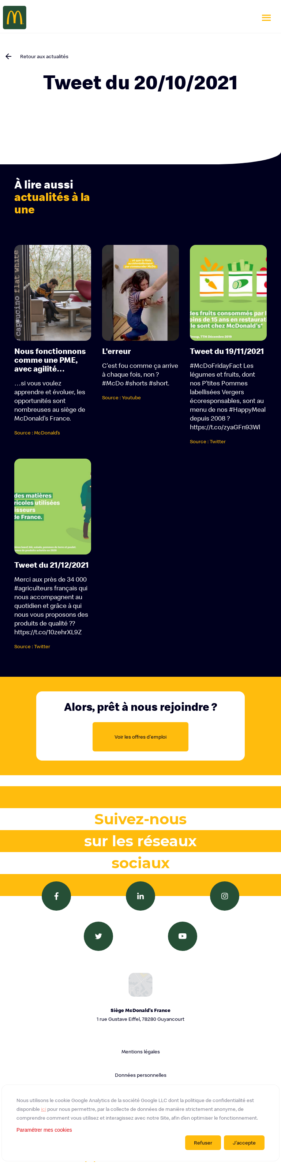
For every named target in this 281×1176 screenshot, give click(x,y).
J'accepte (244, 1142)
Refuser (203, 1142)
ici (43, 1109)
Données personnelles (140, 1075)
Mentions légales (140, 1051)
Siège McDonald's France (140, 1015)
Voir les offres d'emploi (140, 736)
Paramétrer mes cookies (44, 1130)
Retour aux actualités (44, 56)
